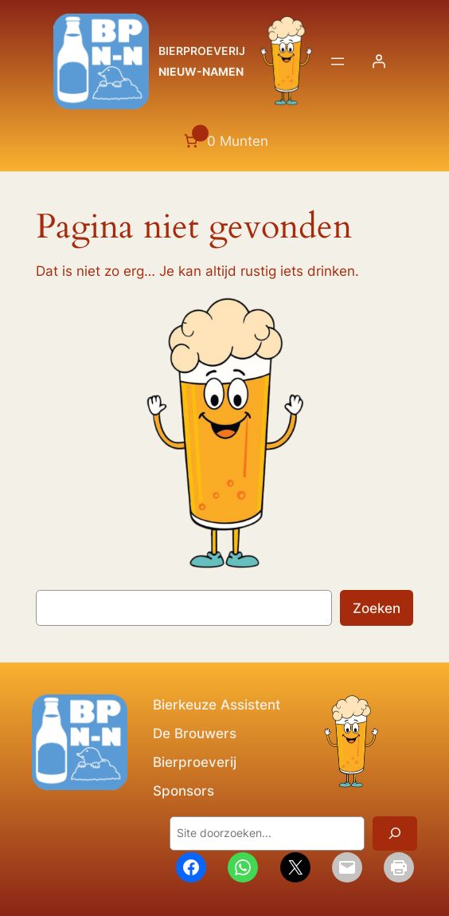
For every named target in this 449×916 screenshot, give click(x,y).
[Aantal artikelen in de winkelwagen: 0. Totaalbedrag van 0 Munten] (224, 141)
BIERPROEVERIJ (201, 50)
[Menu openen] (337, 61)
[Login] (379, 61)
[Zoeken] (395, 833)
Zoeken (376, 608)
